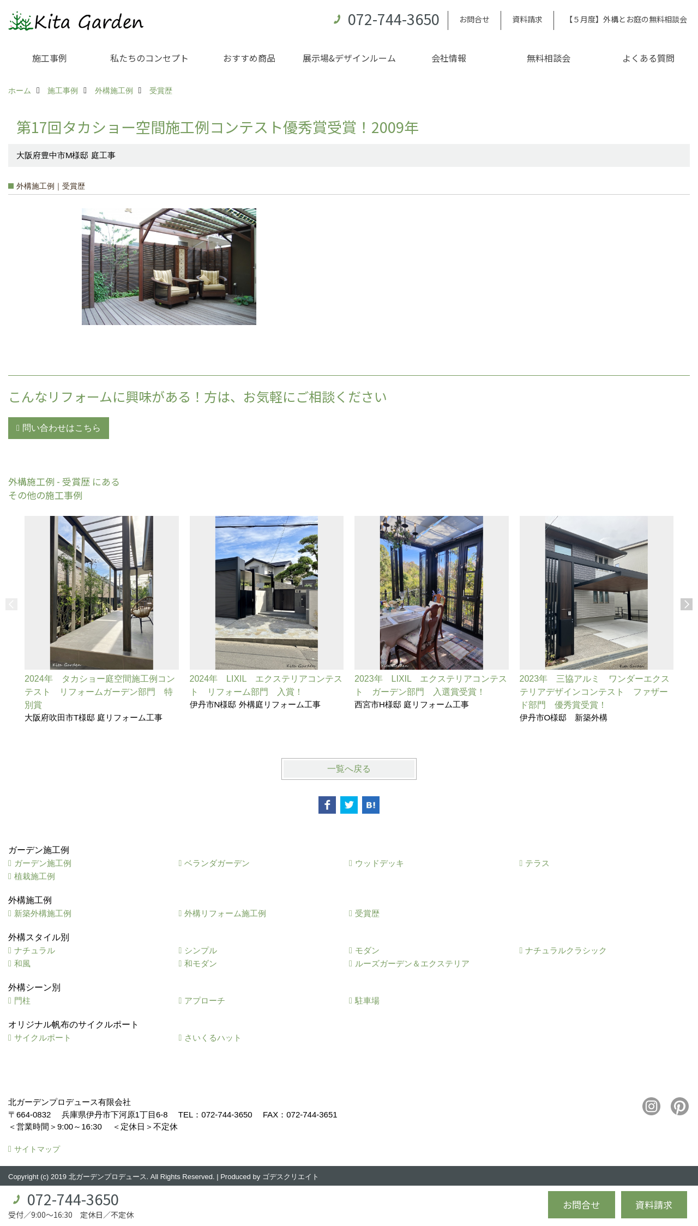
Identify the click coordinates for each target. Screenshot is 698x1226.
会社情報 (448, 57)
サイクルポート (42, 1037)
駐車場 (367, 1000)
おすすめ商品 (249, 57)
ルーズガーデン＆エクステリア (412, 963)
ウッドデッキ (379, 863)
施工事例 (49, 57)
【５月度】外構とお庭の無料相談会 (626, 19)
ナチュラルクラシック (566, 950)
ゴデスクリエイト (290, 1177)
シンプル (200, 950)
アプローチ (204, 1000)
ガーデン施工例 (42, 863)
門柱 (22, 1000)
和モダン (200, 963)
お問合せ (474, 19)
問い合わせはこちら (61, 427)
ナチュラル (34, 950)
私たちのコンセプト (149, 57)
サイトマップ (37, 1149)
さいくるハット (213, 1037)
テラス (537, 863)
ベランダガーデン (217, 863)
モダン (367, 950)
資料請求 (527, 19)
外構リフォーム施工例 (225, 913)
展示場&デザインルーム (349, 57)
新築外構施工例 (42, 913)
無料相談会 (548, 57)
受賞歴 (367, 913)
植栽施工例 (34, 876)
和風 (22, 963)
